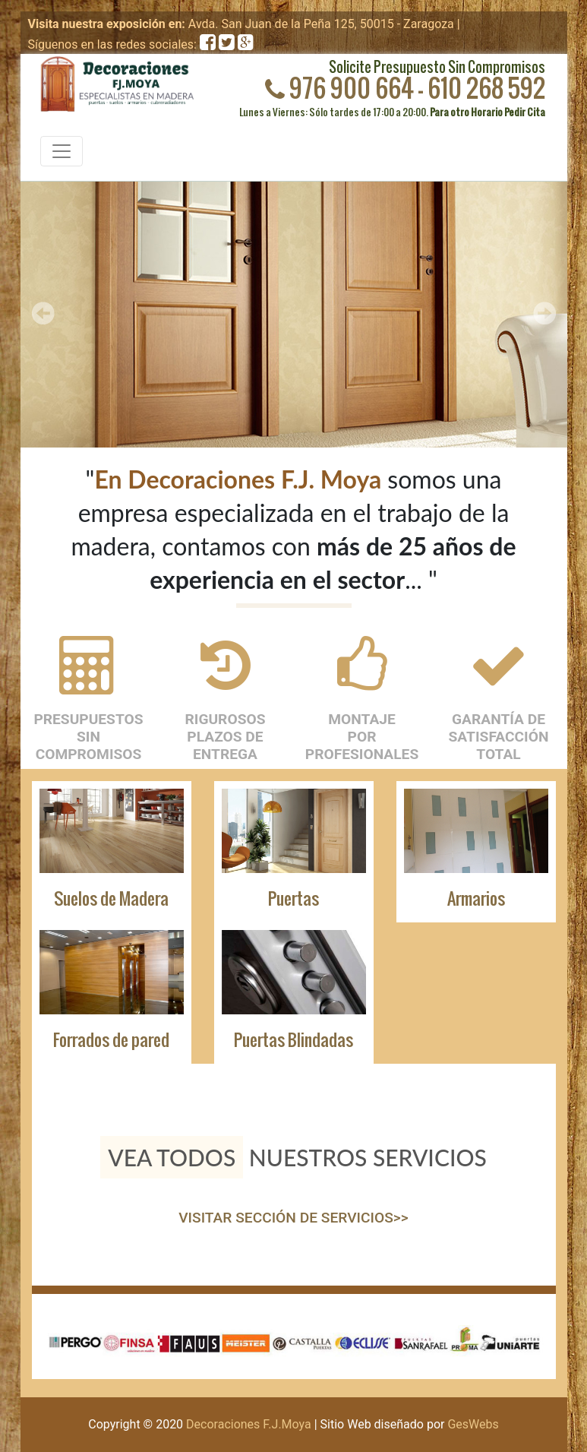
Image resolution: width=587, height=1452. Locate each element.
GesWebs (472, 1424)
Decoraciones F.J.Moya (248, 1424)
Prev (43, 313)
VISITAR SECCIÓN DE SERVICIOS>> (293, 1217)
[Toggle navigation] (61, 151)
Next (544, 313)
